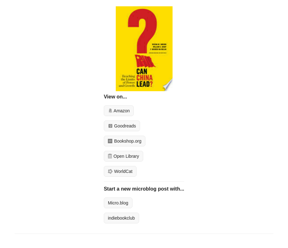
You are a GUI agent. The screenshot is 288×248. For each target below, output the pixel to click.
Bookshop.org (124, 141)
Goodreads (122, 125)
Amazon (119, 110)
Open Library (123, 156)
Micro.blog (118, 202)
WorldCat (120, 171)
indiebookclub (121, 218)
